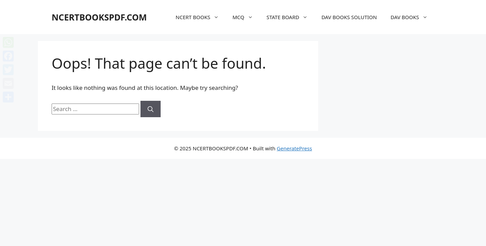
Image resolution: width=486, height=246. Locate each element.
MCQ (246, 17)
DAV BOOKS (412, 17)
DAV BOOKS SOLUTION (349, 17)
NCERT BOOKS (201, 17)
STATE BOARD (291, 17)
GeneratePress (294, 148)
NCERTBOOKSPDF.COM (99, 17)
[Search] (150, 109)
